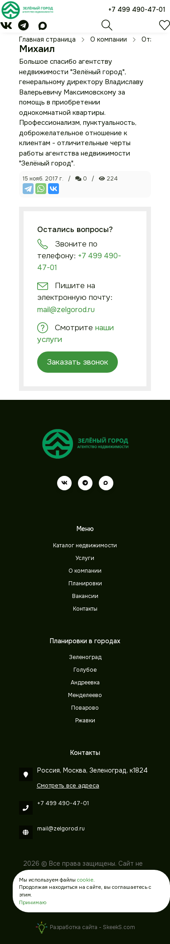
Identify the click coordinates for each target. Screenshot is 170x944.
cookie (85, 880)
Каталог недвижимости (85, 545)
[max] (42, 27)
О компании (85, 570)
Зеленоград (85, 657)
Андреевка (85, 682)
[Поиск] (107, 28)
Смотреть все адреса (68, 785)
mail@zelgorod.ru (66, 309)
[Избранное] (164, 28)
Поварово (85, 708)
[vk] (6, 27)
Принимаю (32, 902)
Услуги (85, 558)
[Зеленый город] (27, 10)
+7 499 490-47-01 (136, 9)
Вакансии (85, 596)
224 (108, 178)
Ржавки (85, 720)
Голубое (85, 670)
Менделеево (85, 695)
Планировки (85, 583)
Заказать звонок (77, 362)
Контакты (85, 608)
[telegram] (23, 27)
